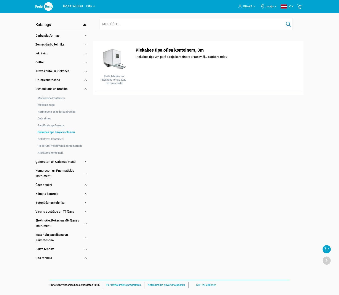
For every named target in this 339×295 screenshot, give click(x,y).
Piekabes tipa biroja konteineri (56, 132)
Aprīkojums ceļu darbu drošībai (57, 111)
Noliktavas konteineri (51, 139)
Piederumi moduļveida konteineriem (60, 145)
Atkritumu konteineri (50, 152)
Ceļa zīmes (44, 118)
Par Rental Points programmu (123, 285)
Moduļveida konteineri (51, 98)
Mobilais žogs (46, 104)
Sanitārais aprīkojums (51, 125)
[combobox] (192, 24)
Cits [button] (91, 6)
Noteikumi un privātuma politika (166, 285)
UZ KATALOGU (73, 6)
